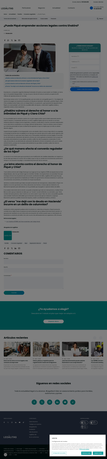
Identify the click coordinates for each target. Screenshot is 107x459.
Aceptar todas (98, 453)
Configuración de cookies (59, 453)
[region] (77, 445)
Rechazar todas (86, 453)
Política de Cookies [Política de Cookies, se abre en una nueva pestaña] (84, 449)
